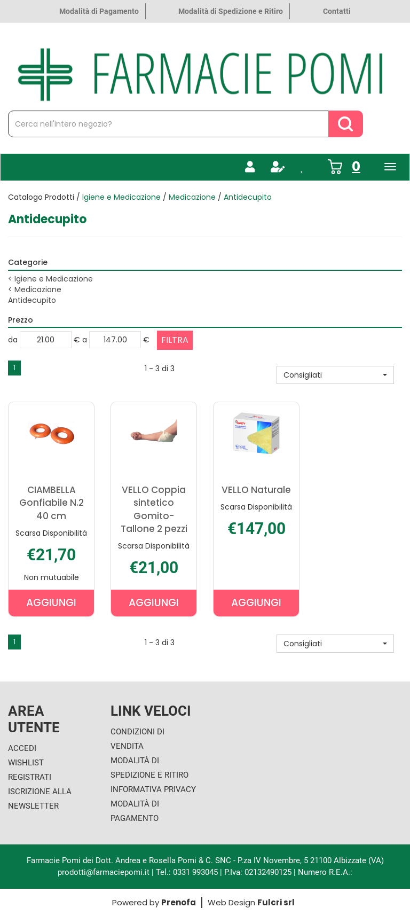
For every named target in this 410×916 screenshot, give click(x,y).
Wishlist (26, 763)
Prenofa (178, 902)
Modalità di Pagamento (99, 11)
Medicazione (192, 197)
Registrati (29, 777)
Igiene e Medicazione (121, 197)
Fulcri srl (276, 902)
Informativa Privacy (153, 789)
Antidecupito (32, 300)
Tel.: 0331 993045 (187, 872)
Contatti (337, 11)
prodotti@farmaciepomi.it (105, 872)
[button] (335, 375)
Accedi (22, 748)
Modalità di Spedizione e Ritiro (230, 11)
